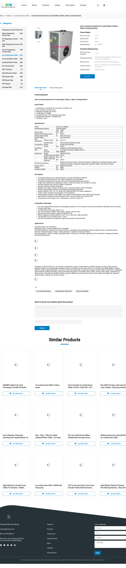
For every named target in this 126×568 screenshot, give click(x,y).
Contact (83, 5)
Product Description (56, 88)
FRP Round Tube (12, 80)
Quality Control (52, 538)
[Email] (110, 538)
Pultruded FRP (12, 87)
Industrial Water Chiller (12, 62)
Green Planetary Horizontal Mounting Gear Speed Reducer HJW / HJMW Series (16, 436)
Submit (42, 328)
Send (97, 553)
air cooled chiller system (43, 291)
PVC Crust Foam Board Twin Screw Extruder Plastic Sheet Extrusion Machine (81, 486)
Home (24, 5)
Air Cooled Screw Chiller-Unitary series (47, 386)
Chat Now (88, 76)
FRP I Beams (12, 84)
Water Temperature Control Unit (12, 34)
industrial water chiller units (64, 291)
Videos (57, 5)
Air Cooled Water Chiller (12, 59)
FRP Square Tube (12, 77)
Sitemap (50, 548)
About (34, 5)
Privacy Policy (51, 553)
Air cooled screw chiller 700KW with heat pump (48, 486)
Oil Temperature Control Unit (12, 40)
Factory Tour (51, 534)
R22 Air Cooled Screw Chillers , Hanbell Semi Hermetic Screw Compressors (79, 436)
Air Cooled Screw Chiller (12, 55)
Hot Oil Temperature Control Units (12, 51)
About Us (50, 524)
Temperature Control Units (12, 30)
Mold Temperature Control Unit (12, 45)
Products (45, 5)
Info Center (70, 5)
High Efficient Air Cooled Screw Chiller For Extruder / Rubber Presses (14, 486)
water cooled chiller (82, 291)
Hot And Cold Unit (12, 66)
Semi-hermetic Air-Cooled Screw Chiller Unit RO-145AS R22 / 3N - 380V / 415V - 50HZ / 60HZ (80, 386)
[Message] (110, 544)
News (49, 543)
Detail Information (41, 88)
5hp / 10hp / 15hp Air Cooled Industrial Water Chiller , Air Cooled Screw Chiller (48, 436)
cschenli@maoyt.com (7, 529)
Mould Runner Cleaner (12, 73)
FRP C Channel (12, 69)
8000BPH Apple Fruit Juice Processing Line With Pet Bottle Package (14, 386)
